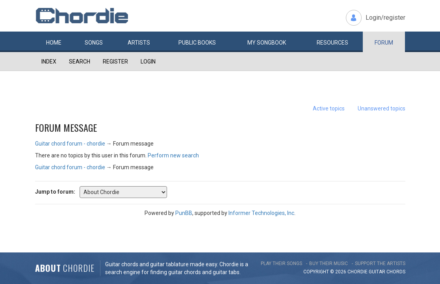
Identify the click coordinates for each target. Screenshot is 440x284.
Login (148, 61)
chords (395, 272)
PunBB (183, 213)
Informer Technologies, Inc (261, 213)
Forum (384, 42)
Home (53, 42)
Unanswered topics (381, 108)
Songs (94, 42)
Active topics (329, 108)
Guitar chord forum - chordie (70, 143)
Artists (139, 42)
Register (115, 61)
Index (48, 61)
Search (79, 61)
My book (266, 42)
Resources (332, 42)
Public (197, 42)
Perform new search (173, 155)
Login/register (385, 17)
